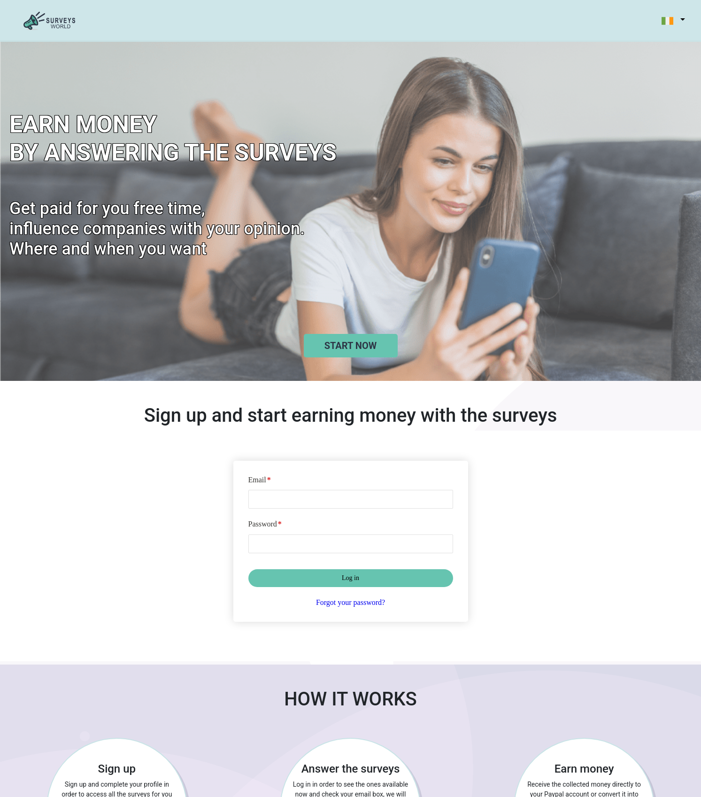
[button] (668, 21)
